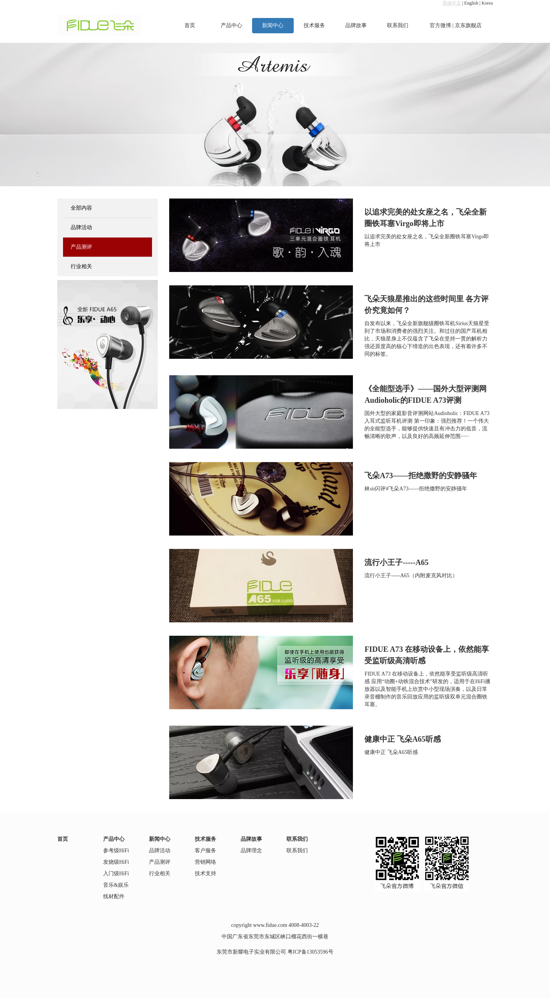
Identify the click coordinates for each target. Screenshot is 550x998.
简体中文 (452, 3)
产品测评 (81, 247)
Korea (487, 3)
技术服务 (314, 25)
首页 (189, 25)
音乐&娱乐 (116, 885)
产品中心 (231, 25)
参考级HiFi (116, 850)
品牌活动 (81, 227)
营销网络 (205, 862)
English (471, 3)
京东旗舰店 (468, 25)
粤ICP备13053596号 (310, 952)
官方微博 (440, 25)
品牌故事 (356, 25)
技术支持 (205, 873)
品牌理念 (251, 850)
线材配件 (114, 896)
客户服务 (205, 850)
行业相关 (81, 266)
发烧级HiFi (116, 862)
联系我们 (397, 25)
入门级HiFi (116, 873)
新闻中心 (272, 25)
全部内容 (81, 208)
